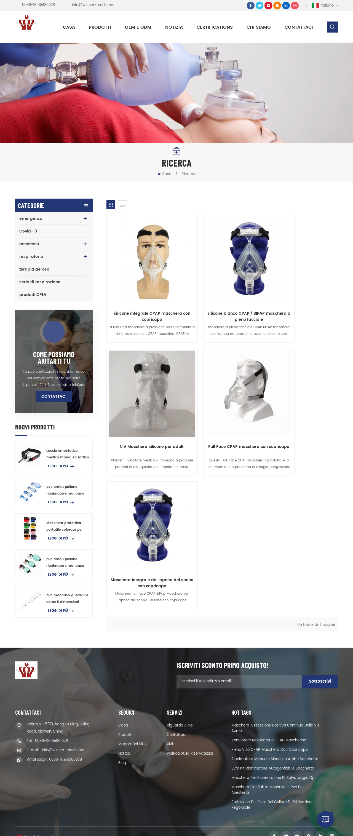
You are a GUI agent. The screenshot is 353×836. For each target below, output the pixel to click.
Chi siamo (259, 27)
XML (170, 735)
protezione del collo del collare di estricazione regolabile (272, 795)
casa (123, 716)
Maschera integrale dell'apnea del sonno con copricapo (222, 414)
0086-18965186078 (38, 5)
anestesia (29, 244)
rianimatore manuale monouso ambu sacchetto (274, 750)
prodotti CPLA (32, 295)
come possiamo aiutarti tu (53, 357)
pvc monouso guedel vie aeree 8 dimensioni (67, 599)
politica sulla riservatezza (190, 744)
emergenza (30, 218)
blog (122, 754)
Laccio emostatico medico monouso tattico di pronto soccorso (67, 454)
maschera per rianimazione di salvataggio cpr (273, 768)
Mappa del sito (132, 735)
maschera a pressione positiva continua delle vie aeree (275, 719)
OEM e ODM (138, 27)
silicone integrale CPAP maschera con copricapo (143, 299)
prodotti (125, 725)
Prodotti (100, 27)
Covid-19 (28, 231)
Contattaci (299, 27)
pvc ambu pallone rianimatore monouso (65, 490)
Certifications (215, 27)
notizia (174, 27)
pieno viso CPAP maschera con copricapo (269, 740)
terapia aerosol (34, 269)
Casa (69, 27)
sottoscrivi (320, 672)
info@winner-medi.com (93, 5)
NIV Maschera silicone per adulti (301, 296)
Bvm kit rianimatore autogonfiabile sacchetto (272, 759)
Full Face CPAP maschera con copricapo (143, 414)
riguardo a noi (180, 716)
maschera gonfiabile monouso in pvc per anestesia (267, 780)
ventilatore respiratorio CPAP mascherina (268, 731)
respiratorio (31, 256)
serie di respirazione (39, 282)
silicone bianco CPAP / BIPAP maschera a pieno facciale (222, 299)
